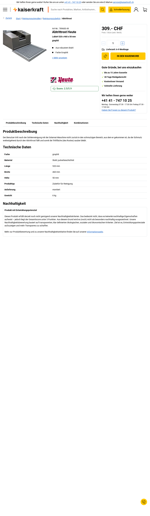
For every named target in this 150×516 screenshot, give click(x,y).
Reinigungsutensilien (31, 18)
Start (18, 18)
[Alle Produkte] (5, 9)
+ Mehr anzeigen (59, 58)
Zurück (7, 18)
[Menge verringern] (103, 43)
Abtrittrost (67, 18)
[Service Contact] (144, 502)
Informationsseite (95, 232)
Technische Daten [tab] (40, 123)
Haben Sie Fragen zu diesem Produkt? (119, 110)
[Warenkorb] (145, 9)
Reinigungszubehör (51, 18)
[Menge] (113, 43)
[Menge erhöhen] (122, 43)
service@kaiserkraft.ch (123, 2)
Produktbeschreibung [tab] (16, 123)
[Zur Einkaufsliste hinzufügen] (105, 56)
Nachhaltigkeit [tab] (61, 123)
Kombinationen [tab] (81, 123)
